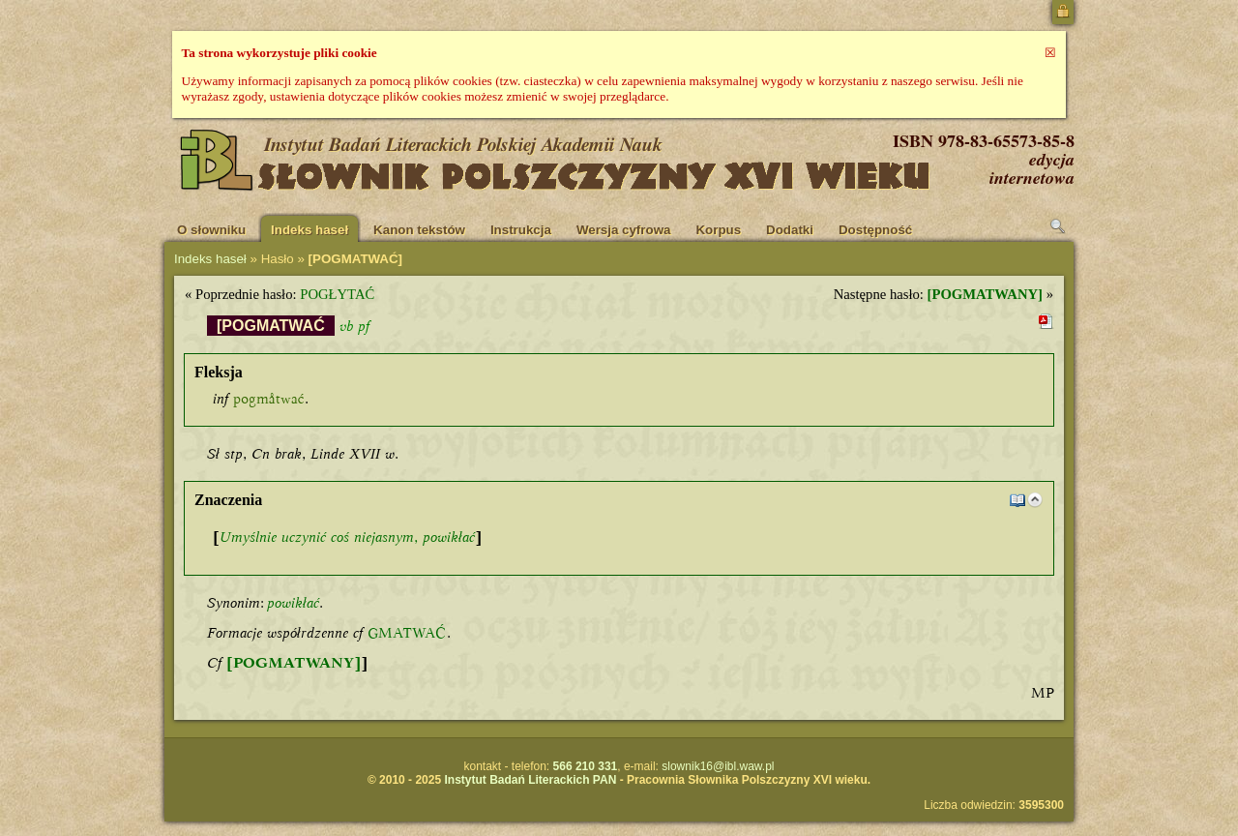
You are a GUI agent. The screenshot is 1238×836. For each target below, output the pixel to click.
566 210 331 (585, 766)
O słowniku (211, 230)
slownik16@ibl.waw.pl (718, 766)
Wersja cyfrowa (623, 230)
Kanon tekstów (419, 230)
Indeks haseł (309, 230)
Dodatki (789, 230)
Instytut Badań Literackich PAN (530, 780)
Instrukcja (520, 230)
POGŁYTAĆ (337, 294)
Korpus (718, 230)
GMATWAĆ (407, 632)
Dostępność (875, 230)
